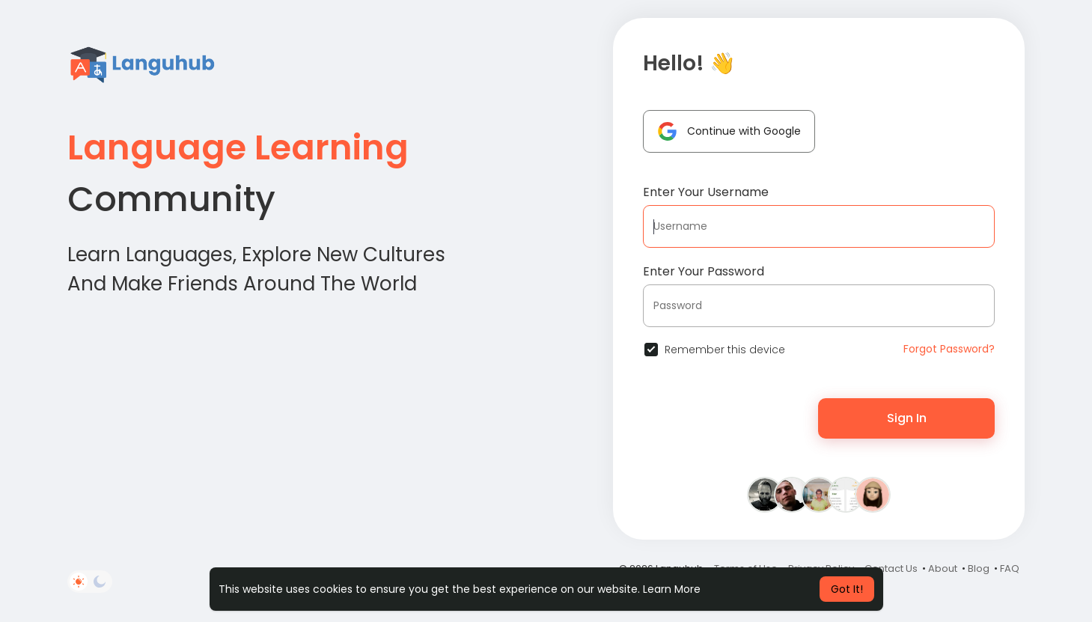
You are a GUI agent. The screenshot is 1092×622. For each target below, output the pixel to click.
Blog (978, 568)
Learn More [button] (672, 589)
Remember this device (725, 349)
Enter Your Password (703, 271)
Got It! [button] (847, 589)
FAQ (1009, 568)
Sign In (907, 418)
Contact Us (891, 568)
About (942, 568)
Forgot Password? (949, 348)
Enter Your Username (706, 192)
